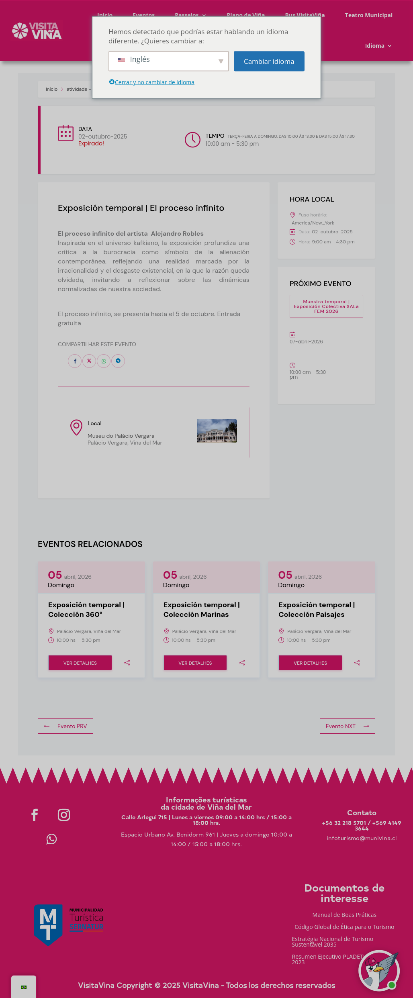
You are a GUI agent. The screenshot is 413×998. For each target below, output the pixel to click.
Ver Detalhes (80, 663)
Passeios (186, 15)
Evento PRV (65, 726)
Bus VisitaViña (305, 15)
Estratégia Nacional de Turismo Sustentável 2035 (333, 942)
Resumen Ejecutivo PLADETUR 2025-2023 (339, 960)
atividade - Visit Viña (90, 89)
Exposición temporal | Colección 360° (86, 609)
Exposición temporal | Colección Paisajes (316, 609)
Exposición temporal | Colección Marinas (202, 609)
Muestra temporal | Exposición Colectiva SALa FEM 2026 (326, 306)
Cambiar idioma (269, 61)
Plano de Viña (246, 15)
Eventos (144, 15)
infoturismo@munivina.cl (362, 838)
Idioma (375, 45)
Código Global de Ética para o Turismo (344, 927)
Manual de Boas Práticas (345, 915)
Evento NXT (347, 726)
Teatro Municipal (369, 15)
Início (104, 15)
